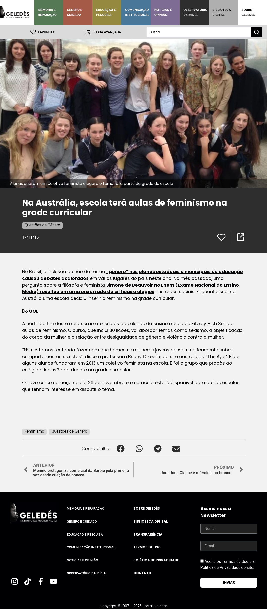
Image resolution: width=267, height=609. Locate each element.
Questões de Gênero (42, 224)
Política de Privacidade (156, 560)
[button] (120, 448)
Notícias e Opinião (163, 12)
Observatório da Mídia (195, 12)
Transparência (148, 534)
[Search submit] (256, 31)
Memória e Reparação (47, 12)
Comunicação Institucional (137, 12)
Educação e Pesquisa (106, 12)
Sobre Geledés (248, 12)
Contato (142, 573)
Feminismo (34, 431)
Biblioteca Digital (222, 12)
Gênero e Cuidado (74, 12)
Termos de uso (147, 547)
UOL (33, 311)
